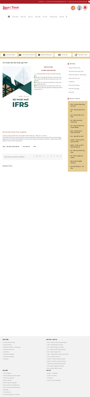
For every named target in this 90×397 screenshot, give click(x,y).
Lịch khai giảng (9, 55)
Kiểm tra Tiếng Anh (45, 55)
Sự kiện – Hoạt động (52, 373)
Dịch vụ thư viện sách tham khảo (11, 387)
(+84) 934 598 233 (83, 1)
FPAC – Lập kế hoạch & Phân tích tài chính (76, 131)
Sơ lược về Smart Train (74, 68)
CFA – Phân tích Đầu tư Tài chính (55, 347)
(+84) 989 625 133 (61, 1)
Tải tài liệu (63, 55)
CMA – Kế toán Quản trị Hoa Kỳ (55, 344)
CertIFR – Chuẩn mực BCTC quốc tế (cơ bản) (77, 140)
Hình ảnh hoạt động (74, 88)
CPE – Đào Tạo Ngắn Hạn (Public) (55, 366)
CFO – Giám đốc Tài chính (76, 136)
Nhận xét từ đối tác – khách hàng (11, 347)
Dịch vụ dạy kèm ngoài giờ (10, 382)
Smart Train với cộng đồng (54, 380)
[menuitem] (10, 16)
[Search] (66, 16)
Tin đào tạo (50, 378)
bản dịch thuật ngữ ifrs (13, 146)
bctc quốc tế (26, 146)
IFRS (35, 146)
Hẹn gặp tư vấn (81, 55)
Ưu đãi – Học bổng (52, 375)
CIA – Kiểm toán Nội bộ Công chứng (76, 121)
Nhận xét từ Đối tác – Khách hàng (77, 75)
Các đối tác (71, 81)
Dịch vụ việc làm (7, 380)
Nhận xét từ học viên (74, 78)
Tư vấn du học (7, 392)
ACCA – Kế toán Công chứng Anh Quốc (57, 342)
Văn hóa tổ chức (7, 344)
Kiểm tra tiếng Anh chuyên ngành (11, 375)
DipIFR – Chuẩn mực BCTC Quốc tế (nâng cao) (77, 146)
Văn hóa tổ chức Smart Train (76, 71)
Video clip (71, 92)
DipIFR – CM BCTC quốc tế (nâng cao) (56, 361)
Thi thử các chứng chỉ (27, 55)
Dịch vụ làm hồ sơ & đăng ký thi (11, 385)
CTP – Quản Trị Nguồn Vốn (54, 352)
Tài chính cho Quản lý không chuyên (56, 363)
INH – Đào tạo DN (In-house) (54, 368)
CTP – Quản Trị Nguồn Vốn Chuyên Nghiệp (77, 126)
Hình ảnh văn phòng (74, 85)
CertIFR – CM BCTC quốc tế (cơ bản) (56, 359)
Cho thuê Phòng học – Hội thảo (11, 394)
